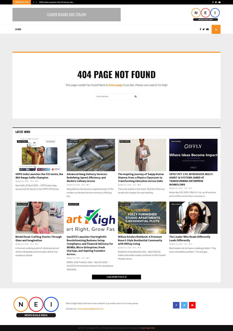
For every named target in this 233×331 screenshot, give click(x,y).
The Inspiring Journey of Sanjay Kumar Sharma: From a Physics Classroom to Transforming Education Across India (141, 178)
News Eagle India (148, 328)
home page (115, 85)
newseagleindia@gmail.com (90, 309)
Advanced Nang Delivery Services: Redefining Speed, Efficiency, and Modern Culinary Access (87, 178)
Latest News (22, 132)
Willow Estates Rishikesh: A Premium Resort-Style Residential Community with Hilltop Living (140, 240)
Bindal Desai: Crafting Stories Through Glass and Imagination (38, 239)
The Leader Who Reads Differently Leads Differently (189, 239)
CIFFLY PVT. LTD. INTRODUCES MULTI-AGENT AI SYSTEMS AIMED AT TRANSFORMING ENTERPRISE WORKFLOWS (191, 179)
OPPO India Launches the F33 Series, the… (56, 2)
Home (18, 29)
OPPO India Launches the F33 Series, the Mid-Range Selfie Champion (39, 176)
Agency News (22, 141)
